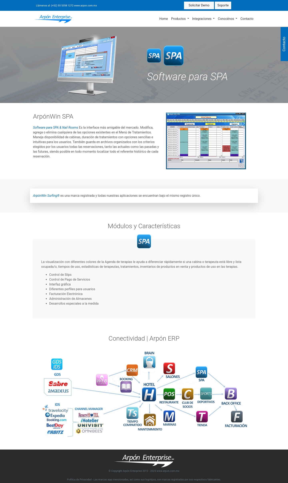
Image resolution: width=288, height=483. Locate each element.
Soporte (223, 5)
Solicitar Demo (199, 5)
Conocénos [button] (226, 19)
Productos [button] (179, 19)
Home (163, 19)
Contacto (246, 19)
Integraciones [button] (202, 19)
